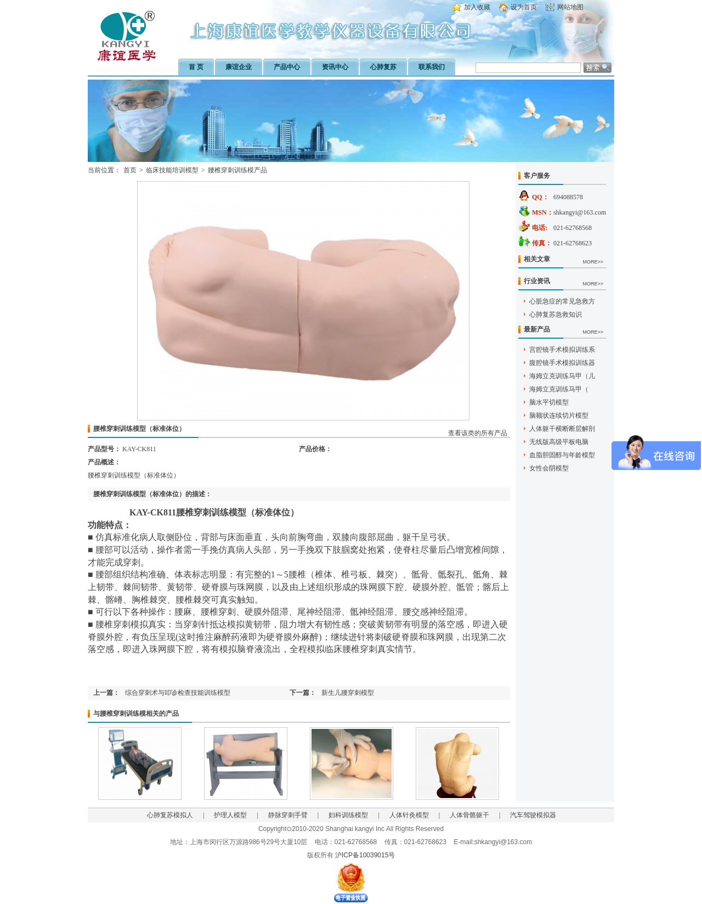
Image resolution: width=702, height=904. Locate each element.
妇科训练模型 (348, 815)
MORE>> (592, 262)
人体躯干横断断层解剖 (562, 429)
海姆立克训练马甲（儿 (562, 376)
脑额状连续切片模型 (558, 415)
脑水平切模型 (549, 402)
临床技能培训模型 (172, 170)
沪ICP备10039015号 (365, 855)
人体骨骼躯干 (469, 815)
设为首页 (524, 7)
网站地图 (570, 7)
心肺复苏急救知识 (555, 314)
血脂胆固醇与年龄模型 (562, 455)
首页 (130, 170)
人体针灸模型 (409, 815)
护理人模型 (230, 815)
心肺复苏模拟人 (170, 815)
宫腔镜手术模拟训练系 (562, 349)
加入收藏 (477, 7)
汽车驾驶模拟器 (533, 815)
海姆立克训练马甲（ (558, 389)
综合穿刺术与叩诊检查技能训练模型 (177, 693)
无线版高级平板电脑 (558, 442)
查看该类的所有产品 (477, 433)
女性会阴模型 (549, 468)
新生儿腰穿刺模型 (347, 693)
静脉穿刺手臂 (288, 815)
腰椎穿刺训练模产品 (237, 170)
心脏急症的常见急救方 (562, 301)
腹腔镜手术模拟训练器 (562, 363)
